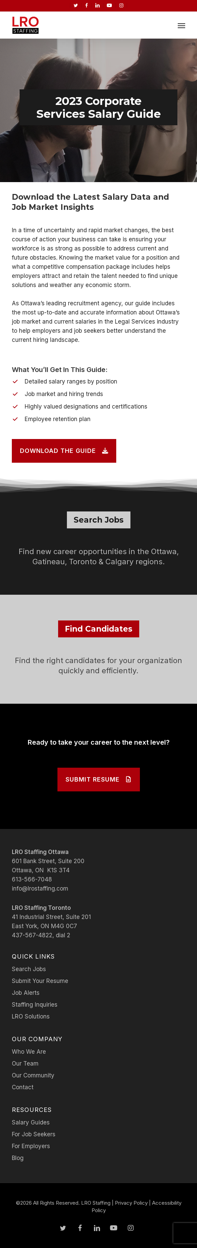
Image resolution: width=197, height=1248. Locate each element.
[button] (181, 25)
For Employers (31, 1146)
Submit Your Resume (40, 981)
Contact (22, 1087)
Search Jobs (29, 969)
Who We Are (29, 1051)
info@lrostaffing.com (40, 888)
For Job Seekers (33, 1134)
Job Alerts (26, 992)
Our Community (33, 1075)
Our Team (25, 1063)
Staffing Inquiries (34, 1004)
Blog (18, 1158)
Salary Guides (31, 1122)
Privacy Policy (131, 1203)
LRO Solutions (31, 1016)
